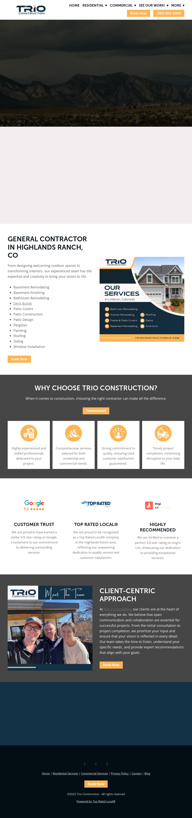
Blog (147, 773)
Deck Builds (23, 303)
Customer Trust (34, 524)
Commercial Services (94, 773)
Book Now (138, 13)
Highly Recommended (158, 527)
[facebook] (107, 764)
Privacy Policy (120, 773)
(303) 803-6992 (169, 13)
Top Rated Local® (96, 524)
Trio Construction (117, 609)
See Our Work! (153, 5)
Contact (136, 773)
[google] (84, 764)
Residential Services (65, 773)
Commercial (123, 5)
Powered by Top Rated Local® (95, 801)
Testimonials (96, 411)
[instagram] (96, 764)
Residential (94, 5)
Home (74, 5)
